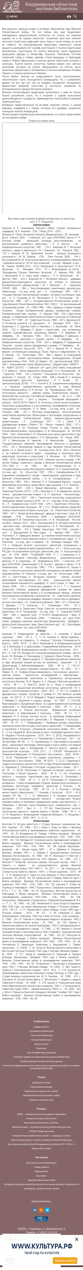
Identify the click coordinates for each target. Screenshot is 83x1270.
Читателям (41, 1157)
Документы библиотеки (41, 1031)
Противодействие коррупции (41, 1052)
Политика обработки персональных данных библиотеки (41, 1057)
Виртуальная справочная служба (41, 1091)
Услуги (41, 1077)
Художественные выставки (41, 1180)
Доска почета (41, 1044)
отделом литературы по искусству (55, 218)
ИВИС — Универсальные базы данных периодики (41, 1114)
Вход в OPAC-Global (41, 1148)
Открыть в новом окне (41, 120)
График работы (41, 1027)
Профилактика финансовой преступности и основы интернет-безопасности (41, 1184)
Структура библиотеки (41, 1035)
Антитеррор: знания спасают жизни (41, 1188)
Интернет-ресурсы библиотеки (41, 1118)
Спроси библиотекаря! (41, 1087)
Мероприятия (41, 1171)
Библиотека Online (41, 1082)
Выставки (41, 1176)
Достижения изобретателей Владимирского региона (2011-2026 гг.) (41, 1144)
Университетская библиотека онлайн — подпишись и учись (41, 1135)
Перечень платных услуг (41, 1100)
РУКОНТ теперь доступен (41, 1131)
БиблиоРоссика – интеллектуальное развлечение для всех (41, 1127)
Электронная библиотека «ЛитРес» (41, 1123)
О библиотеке (41, 1021)
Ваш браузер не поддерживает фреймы (41, 168)
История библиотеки (41, 1040)
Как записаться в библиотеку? (41, 1163)
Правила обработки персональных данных (41, 1061)
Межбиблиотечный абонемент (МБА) (41, 1095)
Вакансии (41, 1048)
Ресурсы (41, 1108)
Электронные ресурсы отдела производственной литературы (41, 1140)
